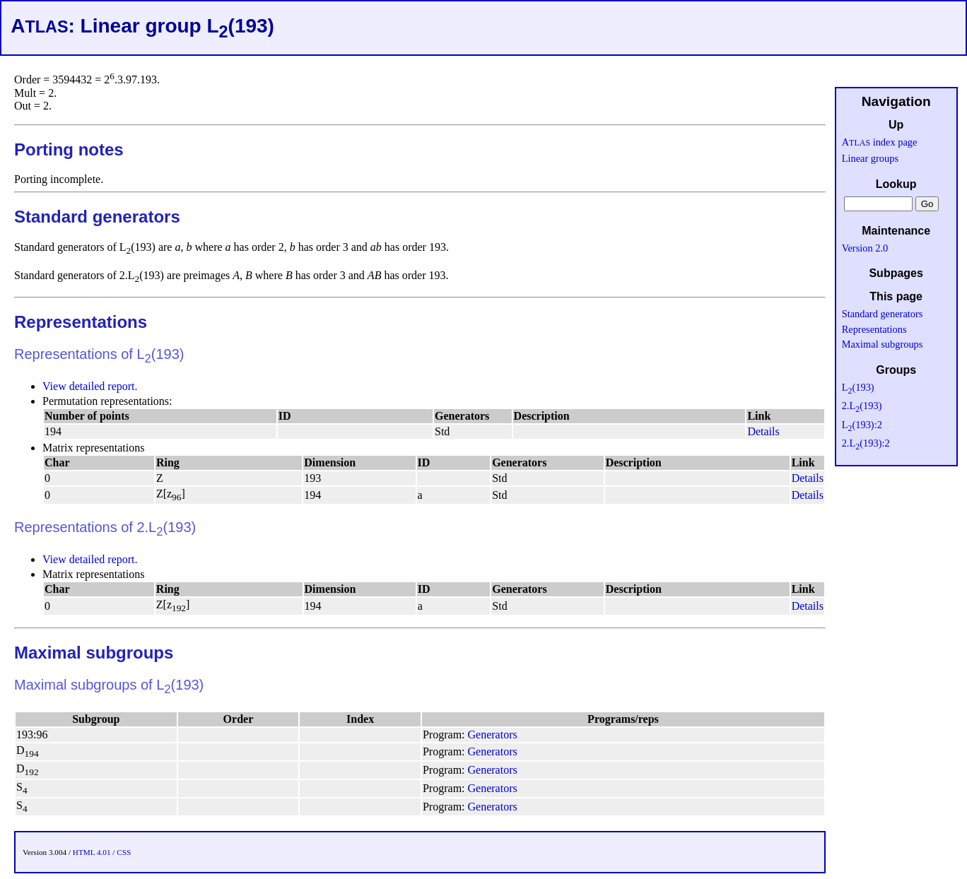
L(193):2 (862, 424)
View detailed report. (90, 386)
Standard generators (97, 216)
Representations (80, 321)
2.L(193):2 (866, 443)
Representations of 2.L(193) (105, 527)
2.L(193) (862, 405)
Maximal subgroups (93, 652)
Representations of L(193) (99, 354)
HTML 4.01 (92, 852)
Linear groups (870, 158)
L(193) (858, 387)
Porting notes (69, 149)
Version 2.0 (865, 248)
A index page (880, 142)
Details (763, 431)
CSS (124, 852)
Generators (492, 734)
